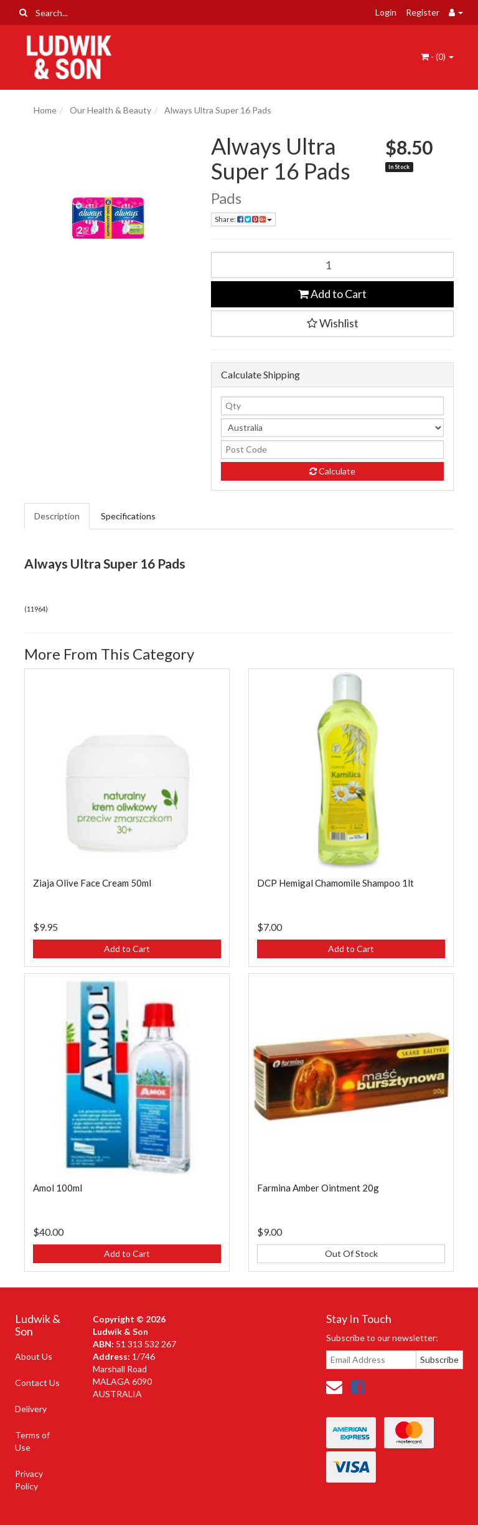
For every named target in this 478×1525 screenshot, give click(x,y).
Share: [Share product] (243, 219)
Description (57, 516)
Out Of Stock (351, 1253)
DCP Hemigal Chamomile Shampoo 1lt (335, 882)
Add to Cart (332, 294)
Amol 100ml (57, 1187)
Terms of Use (32, 1441)
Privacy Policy (29, 1479)
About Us (33, 1356)
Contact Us (37, 1382)
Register (422, 12)
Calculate (332, 471)
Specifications (128, 516)
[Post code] (332, 449)
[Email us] (334, 1387)
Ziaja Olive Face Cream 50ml (92, 882)
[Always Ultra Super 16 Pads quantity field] (332, 265)
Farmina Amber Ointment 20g (318, 1187)
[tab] (57, 516)
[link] (358, 1387)
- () (437, 56)
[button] (332, 323)
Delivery (31, 1408)
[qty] (332, 406)
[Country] (332, 427)
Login (385, 12)
